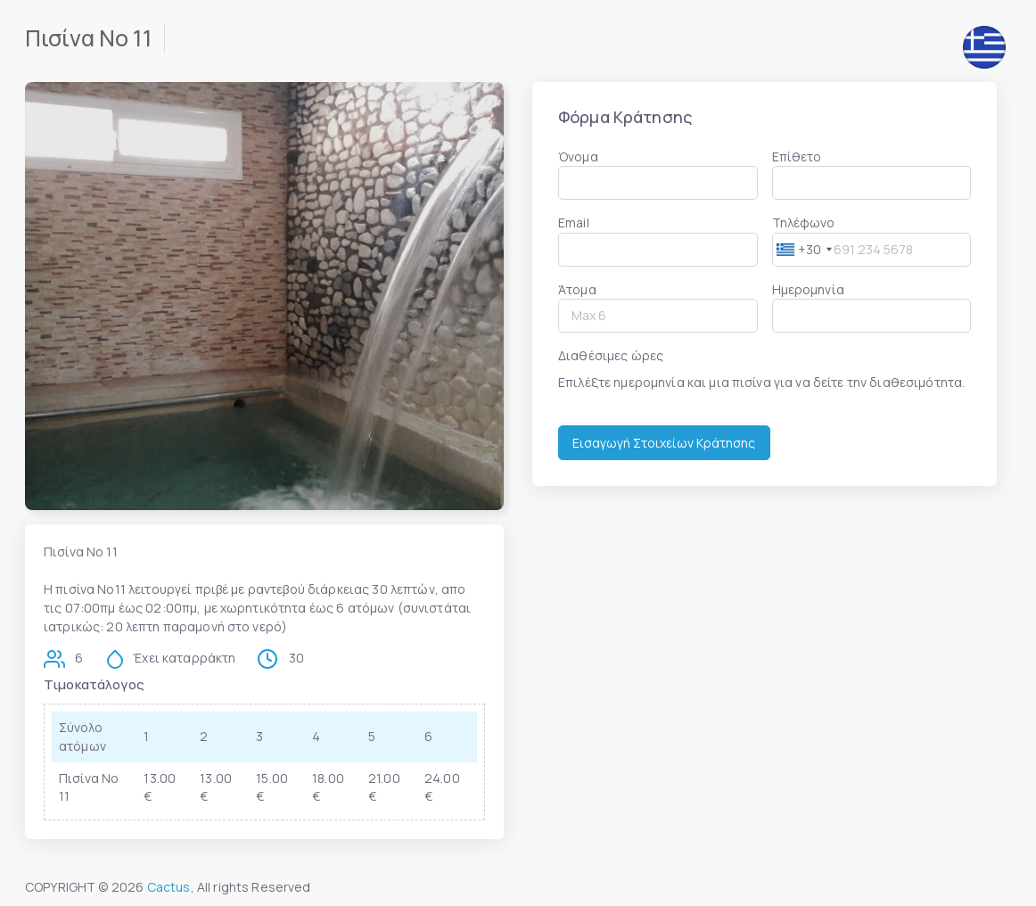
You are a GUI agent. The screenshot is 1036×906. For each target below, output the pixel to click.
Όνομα (578, 156)
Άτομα (577, 289)
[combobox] (804, 249)
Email (573, 222)
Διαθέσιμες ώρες (610, 355)
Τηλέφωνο (803, 222)
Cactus (169, 886)
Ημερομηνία (808, 289)
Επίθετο (797, 156)
